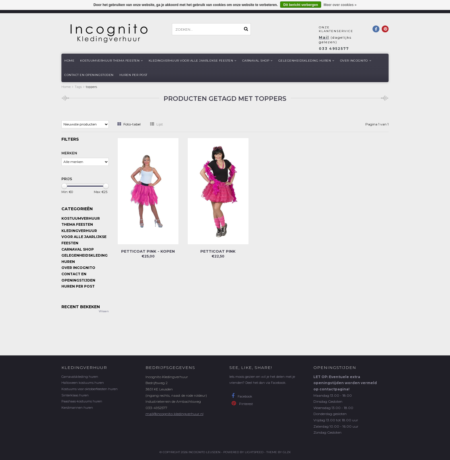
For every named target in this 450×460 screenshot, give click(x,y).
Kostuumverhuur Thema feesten (111, 60)
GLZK (287, 452)
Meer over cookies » (339, 5)
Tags (78, 87)
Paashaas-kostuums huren (81, 401)
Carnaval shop (257, 60)
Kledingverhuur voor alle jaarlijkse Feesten (192, 60)
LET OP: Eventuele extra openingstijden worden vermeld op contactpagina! (345, 383)
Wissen (104, 311)
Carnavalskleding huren (79, 377)
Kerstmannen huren (77, 408)
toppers (91, 87)
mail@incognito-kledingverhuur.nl (174, 414)
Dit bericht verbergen (300, 5)
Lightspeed (254, 452)
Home (69, 60)
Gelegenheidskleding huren (306, 60)
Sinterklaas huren (75, 395)
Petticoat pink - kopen (148, 251)
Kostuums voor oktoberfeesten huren (89, 389)
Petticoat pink (218, 251)
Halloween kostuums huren (82, 383)
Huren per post (133, 75)
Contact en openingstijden (89, 75)
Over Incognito (355, 60)
